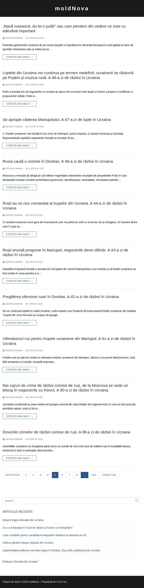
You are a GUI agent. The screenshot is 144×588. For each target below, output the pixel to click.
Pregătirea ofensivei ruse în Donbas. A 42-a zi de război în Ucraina (61, 296)
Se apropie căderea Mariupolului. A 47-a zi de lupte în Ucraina (57, 119)
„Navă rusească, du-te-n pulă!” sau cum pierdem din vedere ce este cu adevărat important (64, 28)
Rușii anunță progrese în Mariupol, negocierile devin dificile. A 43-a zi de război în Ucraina (65, 252)
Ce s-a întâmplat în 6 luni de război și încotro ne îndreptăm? (37, 527)
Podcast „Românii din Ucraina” (20, 561)
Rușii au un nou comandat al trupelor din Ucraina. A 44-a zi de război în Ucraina (65, 205)
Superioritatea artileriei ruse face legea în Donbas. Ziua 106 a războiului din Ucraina (51, 550)
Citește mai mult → (19, 57)
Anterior (12, 474)
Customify (61, 582)
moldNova (72, 8)
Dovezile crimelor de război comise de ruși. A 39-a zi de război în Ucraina (66, 432)
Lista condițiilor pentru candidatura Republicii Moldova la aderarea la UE (44, 535)
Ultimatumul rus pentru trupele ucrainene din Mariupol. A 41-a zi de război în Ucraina (69, 341)
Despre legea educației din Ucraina (23, 520)
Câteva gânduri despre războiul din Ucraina (28, 542)
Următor (109, 474)
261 (94, 474)
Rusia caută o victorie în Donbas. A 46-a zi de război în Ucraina (58, 161)
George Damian (13, 38)
